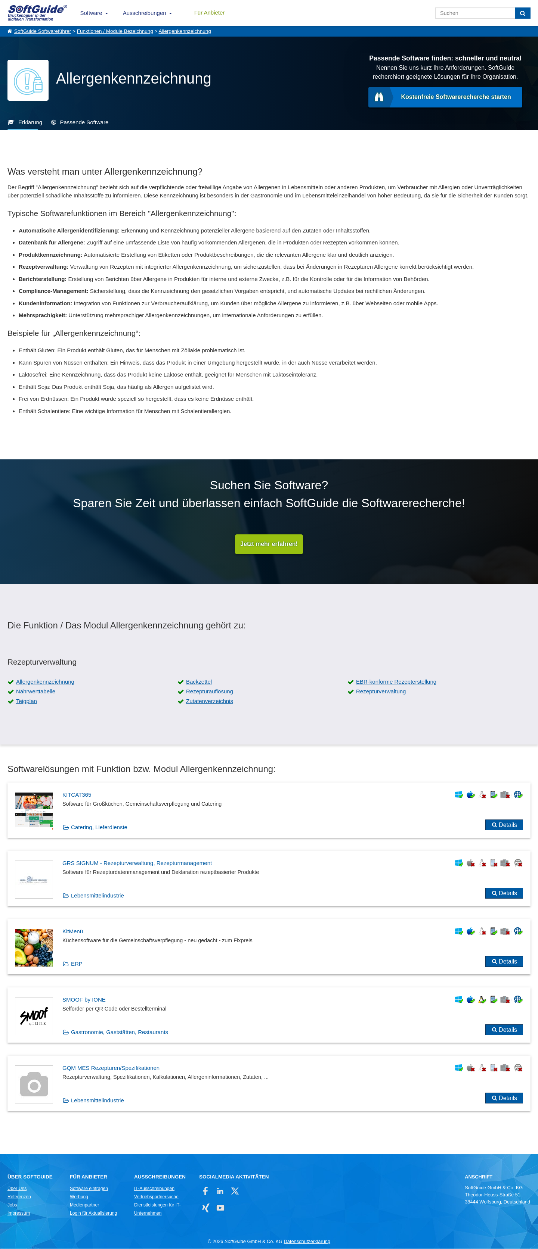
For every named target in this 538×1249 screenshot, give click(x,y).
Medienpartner (84, 1205)
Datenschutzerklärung (307, 1242)
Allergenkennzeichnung (185, 31)
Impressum (18, 1213)
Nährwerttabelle (35, 691)
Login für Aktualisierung (93, 1213)
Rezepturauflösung (209, 691)
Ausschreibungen (144, 13)
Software (91, 13)
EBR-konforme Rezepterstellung (396, 682)
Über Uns (17, 1189)
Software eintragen (89, 1189)
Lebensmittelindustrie (97, 896)
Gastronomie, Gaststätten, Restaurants (119, 1032)
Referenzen (19, 1197)
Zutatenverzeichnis (209, 701)
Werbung (79, 1197)
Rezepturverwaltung (381, 691)
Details (508, 825)
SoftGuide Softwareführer (42, 31)
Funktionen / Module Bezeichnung (115, 31)
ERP (77, 964)
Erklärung (30, 122)
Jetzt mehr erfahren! (269, 544)
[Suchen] (523, 13)
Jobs (12, 1205)
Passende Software (84, 122)
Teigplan (26, 701)
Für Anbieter (209, 12)
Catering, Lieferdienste (99, 827)
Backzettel (199, 682)
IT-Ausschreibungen (154, 1189)
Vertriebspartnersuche (156, 1197)
